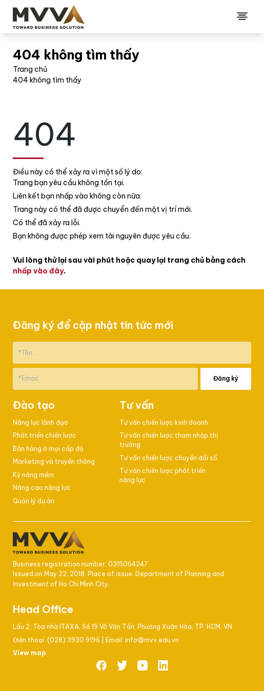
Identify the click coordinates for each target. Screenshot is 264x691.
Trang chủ (30, 69)
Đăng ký (225, 378)
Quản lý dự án (33, 501)
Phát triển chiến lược (44, 435)
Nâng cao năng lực (42, 487)
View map (29, 653)
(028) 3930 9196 (74, 640)
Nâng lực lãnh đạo (40, 422)
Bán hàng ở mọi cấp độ (48, 448)
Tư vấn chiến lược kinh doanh (163, 422)
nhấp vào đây (38, 270)
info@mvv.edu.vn (152, 640)
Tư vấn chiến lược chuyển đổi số (168, 458)
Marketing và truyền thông (54, 461)
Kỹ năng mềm (33, 475)
